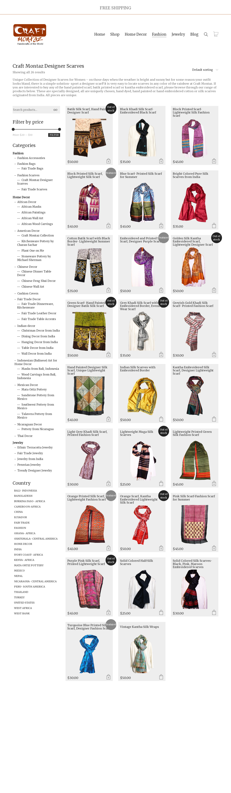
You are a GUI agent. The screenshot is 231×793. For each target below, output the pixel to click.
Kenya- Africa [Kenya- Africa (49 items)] (24, 560)
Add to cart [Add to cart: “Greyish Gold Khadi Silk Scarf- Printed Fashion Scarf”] (214, 355)
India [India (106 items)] (18, 549)
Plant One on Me (32, 250)
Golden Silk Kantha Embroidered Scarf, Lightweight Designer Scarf (193, 241)
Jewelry (18, 442)
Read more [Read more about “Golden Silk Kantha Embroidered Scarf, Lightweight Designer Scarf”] (214, 290)
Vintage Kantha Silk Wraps (139, 627)
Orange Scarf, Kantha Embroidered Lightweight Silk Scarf (139, 499)
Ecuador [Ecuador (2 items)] (20, 517)
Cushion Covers (27, 293)
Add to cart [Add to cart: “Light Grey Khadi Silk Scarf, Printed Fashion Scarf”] (108, 484)
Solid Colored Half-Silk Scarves (136, 562)
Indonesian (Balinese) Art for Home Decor (35, 362)
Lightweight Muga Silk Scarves (136, 433)
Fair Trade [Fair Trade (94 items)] (22, 522)
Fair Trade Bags (32, 168)
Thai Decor (24, 436)
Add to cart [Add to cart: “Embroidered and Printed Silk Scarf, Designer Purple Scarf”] (161, 290)
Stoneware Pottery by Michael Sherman (34, 258)
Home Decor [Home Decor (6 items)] (23, 544)
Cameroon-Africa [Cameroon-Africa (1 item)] (27, 506)
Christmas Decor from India (40, 330)
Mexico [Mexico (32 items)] (19, 570)
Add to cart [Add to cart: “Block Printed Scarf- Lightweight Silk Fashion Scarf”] (214, 161)
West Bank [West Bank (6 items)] (22, 613)
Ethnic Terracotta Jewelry (35, 447)
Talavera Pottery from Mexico (34, 415)
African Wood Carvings (37, 224)
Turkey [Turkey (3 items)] (19, 597)
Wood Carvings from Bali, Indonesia (36, 376)
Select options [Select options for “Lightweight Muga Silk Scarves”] (161, 484)
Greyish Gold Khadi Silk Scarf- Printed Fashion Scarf (193, 304)
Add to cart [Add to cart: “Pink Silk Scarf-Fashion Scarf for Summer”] (214, 548)
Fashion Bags (26, 164)
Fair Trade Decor (29, 299)
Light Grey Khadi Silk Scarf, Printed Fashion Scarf (87, 433)
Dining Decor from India (38, 336)
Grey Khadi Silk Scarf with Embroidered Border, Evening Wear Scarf (141, 306)
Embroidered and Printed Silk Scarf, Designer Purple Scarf (141, 240)
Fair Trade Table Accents (38, 319)
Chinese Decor (27, 267)
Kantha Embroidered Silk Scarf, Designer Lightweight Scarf (193, 370)
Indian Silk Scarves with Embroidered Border (137, 369)
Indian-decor (26, 326)
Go (55, 109)
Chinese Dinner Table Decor (34, 273)
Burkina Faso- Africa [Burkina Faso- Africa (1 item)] (29, 501)
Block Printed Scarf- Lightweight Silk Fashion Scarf (191, 112)
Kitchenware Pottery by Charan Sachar (35, 243)
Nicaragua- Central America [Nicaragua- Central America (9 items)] (35, 581)
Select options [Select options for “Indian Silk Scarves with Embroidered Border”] (161, 419)
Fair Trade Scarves (34, 189)
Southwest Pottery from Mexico (35, 406)
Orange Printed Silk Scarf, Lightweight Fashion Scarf (86, 498)
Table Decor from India (37, 348)
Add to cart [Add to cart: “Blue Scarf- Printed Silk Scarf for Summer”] (161, 226)
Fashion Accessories (31, 158)
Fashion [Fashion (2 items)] (20, 528)
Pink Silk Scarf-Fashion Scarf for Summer (194, 498)
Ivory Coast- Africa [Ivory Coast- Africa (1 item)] (28, 554)
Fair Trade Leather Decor (38, 313)
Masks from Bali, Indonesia (40, 368)
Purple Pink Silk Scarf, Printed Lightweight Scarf (86, 562)
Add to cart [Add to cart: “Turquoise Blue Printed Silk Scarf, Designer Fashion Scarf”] (108, 677)
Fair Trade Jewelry (30, 453)
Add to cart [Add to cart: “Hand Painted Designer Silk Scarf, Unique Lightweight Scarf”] (108, 419)
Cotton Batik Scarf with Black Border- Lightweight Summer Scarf (88, 241)
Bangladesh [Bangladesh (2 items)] (23, 495)
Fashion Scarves (28, 175)
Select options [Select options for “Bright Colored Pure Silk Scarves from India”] (214, 226)
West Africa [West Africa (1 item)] (23, 608)
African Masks (31, 206)
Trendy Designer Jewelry (34, 470)
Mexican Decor (27, 385)
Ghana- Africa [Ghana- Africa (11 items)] (24, 533)
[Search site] (206, 34)
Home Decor (21, 197)
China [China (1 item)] (18, 511)
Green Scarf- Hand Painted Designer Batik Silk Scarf (86, 304)
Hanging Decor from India (39, 342)
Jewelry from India (30, 459)
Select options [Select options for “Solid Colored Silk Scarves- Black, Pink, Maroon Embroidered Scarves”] (214, 612)
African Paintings (33, 212)
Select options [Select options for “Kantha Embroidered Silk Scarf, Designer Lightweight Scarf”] (214, 419)
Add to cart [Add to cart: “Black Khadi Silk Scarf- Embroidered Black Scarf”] (161, 161)
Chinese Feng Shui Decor (38, 281)
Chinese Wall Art (32, 286)
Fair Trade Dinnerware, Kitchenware (35, 305)
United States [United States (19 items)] (24, 602)
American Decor (28, 231)
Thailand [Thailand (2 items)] (21, 592)
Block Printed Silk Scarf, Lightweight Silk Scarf (85, 175)
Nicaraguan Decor (29, 424)
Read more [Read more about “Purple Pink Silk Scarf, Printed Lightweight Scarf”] (108, 612)
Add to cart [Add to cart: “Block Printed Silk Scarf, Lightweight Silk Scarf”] (108, 226)
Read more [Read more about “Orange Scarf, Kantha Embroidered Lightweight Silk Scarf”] (161, 548)
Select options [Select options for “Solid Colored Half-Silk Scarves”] (161, 612)
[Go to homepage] (30, 34)
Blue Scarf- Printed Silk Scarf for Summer (141, 175)
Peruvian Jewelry (29, 464)
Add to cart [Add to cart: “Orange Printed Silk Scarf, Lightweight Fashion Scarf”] (108, 548)
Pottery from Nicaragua (37, 429)
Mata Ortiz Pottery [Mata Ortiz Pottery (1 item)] (28, 565)
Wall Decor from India (36, 353)
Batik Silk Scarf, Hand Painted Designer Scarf (89, 111)
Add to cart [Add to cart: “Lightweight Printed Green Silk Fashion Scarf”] (214, 484)
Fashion (18, 153)
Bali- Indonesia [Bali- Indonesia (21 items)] (25, 490)
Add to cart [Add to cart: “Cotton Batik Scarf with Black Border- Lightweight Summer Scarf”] (108, 290)
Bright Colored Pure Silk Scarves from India (190, 175)
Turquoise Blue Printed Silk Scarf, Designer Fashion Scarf (88, 627)
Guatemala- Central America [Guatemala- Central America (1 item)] (36, 538)
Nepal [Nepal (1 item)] (18, 576)
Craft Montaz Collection (37, 235)
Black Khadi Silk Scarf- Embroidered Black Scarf (138, 111)
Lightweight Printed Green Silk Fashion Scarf (192, 433)
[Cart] (215, 34)
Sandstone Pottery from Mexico (35, 397)
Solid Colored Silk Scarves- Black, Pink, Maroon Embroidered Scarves (192, 564)
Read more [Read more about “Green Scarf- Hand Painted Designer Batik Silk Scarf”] (108, 355)
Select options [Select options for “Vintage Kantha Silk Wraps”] (161, 677)
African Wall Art (32, 218)
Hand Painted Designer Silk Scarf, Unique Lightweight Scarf (87, 370)
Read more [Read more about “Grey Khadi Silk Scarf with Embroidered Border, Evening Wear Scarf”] (161, 355)
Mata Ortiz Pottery (34, 389)
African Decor (26, 202)
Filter (54, 135)
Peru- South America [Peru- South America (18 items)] (29, 586)
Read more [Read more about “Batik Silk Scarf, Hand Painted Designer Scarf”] (108, 161)
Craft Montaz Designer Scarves (35, 181)
